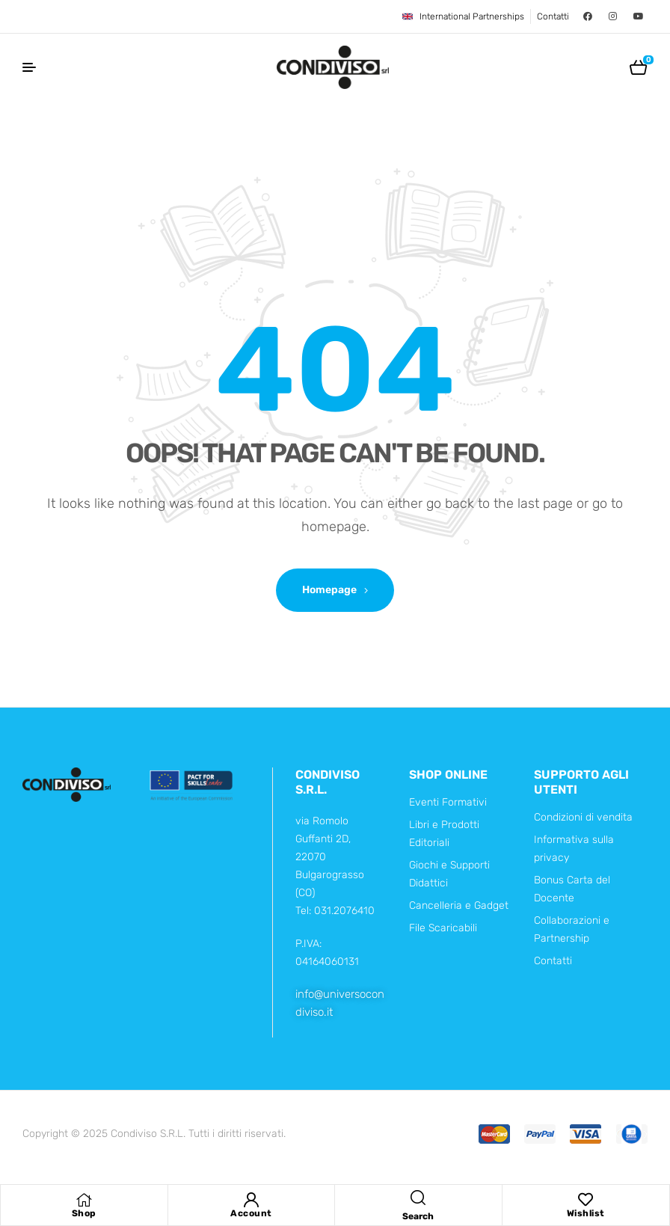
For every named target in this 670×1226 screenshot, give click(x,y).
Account (251, 1213)
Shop (84, 1213)
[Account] (251, 1199)
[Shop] (83, 1199)
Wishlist (586, 1213)
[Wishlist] (585, 1199)
